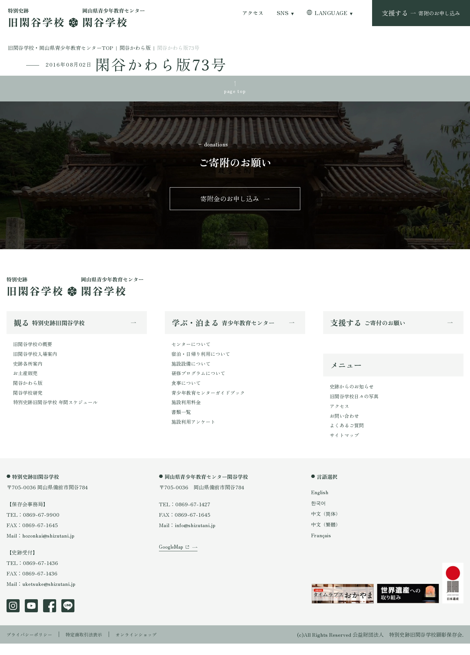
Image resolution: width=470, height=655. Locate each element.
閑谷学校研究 (28, 402)
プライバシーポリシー (33, 646)
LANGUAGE (331, 13)
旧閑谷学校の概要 (34, 350)
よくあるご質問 (348, 436)
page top (235, 92)
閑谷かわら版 (28, 392)
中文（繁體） (326, 536)
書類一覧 (181, 423)
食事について (187, 392)
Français (321, 547)
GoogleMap (172, 566)
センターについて (192, 350)
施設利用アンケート (194, 433)
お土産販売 (26, 381)
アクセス (253, 13)
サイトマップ (345, 446)
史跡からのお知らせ (353, 394)
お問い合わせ (345, 425)
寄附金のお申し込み (229, 202)
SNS (283, 13)
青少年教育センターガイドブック (210, 402)
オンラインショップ (150, 646)
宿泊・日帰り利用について (202, 360)
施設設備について (192, 371)
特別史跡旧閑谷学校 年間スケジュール (58, 413)
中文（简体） (326, 525)
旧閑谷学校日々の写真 (356, 404)
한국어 (319, 514)
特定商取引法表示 (93, 646)
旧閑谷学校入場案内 (36, 360)
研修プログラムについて (200, 381)
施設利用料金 (187, 413)
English (320, 503)
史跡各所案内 (28, 371)
